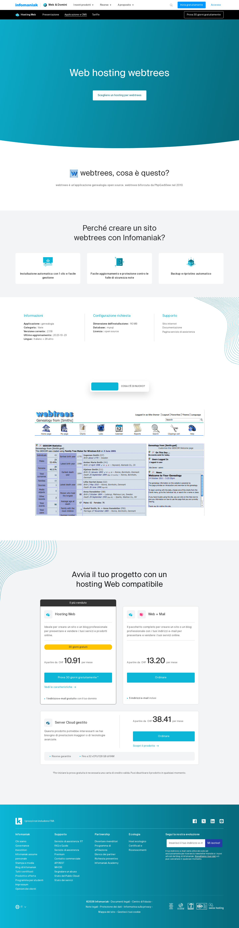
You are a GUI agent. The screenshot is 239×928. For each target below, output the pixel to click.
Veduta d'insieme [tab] (104, 386)
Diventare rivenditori (106, 841)
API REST (59, 863)
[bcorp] (171, 907)
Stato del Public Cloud (66, 876)
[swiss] (191, 907)
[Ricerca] (171, 5)
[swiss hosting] (216, 907)
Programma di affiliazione (103, 848)
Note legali (92, 907)
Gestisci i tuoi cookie (129, 912)
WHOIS (58, 867)
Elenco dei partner (105, 854)
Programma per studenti (29, 880)
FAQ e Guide (61, 846)
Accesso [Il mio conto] (216, 5)
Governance (22, 846)
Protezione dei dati (111, 907)
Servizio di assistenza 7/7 (68, 841)
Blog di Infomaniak (25, 867)
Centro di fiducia (141, 902)
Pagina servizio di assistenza (178, 332)
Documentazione (172, 328)
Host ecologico (137, 841)
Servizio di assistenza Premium (66, 852)
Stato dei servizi (63, 880)
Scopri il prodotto (144, 746)
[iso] (202, 907)
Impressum (21, 885)
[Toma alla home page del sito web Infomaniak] (26, 4)
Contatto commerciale (67, 859)
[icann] (181, 907)
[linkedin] (213, 821)
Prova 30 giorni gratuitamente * (78, 677)
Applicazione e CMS (76, 15)
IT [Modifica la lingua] (24, 907)
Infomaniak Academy (106, 863)
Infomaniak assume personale (26, 856)
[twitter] (204, 821)
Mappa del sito (106, 912)
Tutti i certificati (24, 872)
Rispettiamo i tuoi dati (205, 856)
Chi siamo (20, 841)
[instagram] (222, 821)
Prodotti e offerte (25, 876)
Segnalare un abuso (65, 872)
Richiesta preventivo (106, 859)
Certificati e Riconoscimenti (137, 848)
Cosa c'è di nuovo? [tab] (133, 386)
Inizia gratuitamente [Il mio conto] (191, 5)
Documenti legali (120, 902)
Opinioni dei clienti (25, 889)
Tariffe (96, 15)
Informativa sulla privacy (137, 907)
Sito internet (169, 324)
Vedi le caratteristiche (58, 687)
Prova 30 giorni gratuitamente (204, 15)
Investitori (21, 850)
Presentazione (50, 15)
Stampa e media (24, 863)
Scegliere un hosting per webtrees (119, 95)
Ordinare (160, 677)
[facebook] (195, 821)
